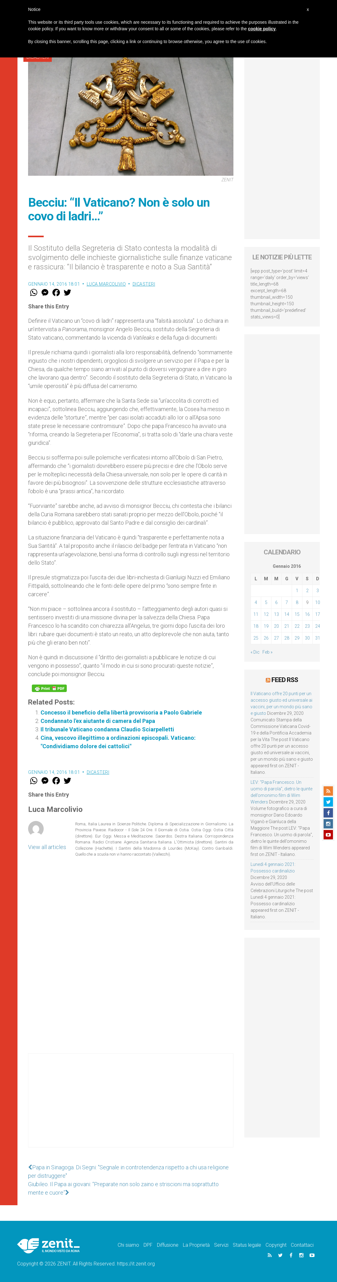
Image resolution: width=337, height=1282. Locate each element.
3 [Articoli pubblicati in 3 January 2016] (317, 590)
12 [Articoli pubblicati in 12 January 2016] (266, 614)
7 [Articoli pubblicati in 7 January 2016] (287, 602)
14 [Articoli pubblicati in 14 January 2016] (286, 614)
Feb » (267, 652)
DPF (148, 1245)
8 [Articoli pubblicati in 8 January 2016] (297, 602)
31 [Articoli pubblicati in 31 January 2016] (317, 638)
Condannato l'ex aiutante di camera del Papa (98, 721)
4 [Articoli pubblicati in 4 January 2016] (256, 602)
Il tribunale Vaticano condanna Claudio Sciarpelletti (107, 729)
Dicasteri (144, 284)
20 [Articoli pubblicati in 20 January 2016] (276, 626)
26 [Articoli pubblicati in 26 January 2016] (266, 638)
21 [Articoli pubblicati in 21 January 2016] (286, 626)
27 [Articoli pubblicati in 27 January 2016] (276, 638)
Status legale (247, 1245)
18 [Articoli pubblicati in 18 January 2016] (255, 626)
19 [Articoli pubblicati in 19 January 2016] (266, 626)
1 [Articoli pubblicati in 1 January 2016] (297, 590)
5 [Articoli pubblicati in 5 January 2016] (266, 602)
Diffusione (167, 1245)
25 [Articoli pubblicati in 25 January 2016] (255, 638)
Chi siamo (128, 1245)
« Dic (255, 652)
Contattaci (302, 1245)
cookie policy (262, 28)
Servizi (221, 1245)
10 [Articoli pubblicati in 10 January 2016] (317, 602)
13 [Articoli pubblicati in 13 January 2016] (276, 614)
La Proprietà (196, 1245)
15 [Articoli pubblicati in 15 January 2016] (297, 614)
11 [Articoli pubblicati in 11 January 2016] (255, 614)
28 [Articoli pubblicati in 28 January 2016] (286, 638)
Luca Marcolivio (106, 284)
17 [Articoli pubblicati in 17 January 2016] (317, 614)
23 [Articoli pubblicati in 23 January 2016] (307, 626)
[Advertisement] (131, 1106)
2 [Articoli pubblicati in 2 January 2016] (307, 590)
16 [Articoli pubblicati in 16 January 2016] (307, 614)
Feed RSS (284, 680)
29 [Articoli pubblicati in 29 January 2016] (297, 638)
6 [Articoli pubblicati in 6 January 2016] (276, 602)
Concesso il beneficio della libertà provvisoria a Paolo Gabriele (121, 712)
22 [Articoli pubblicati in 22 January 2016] (297, 626)
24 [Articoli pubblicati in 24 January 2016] (317, 626)
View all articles (47, 847)
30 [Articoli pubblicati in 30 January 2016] (307, 638)
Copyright (276, 1245)
